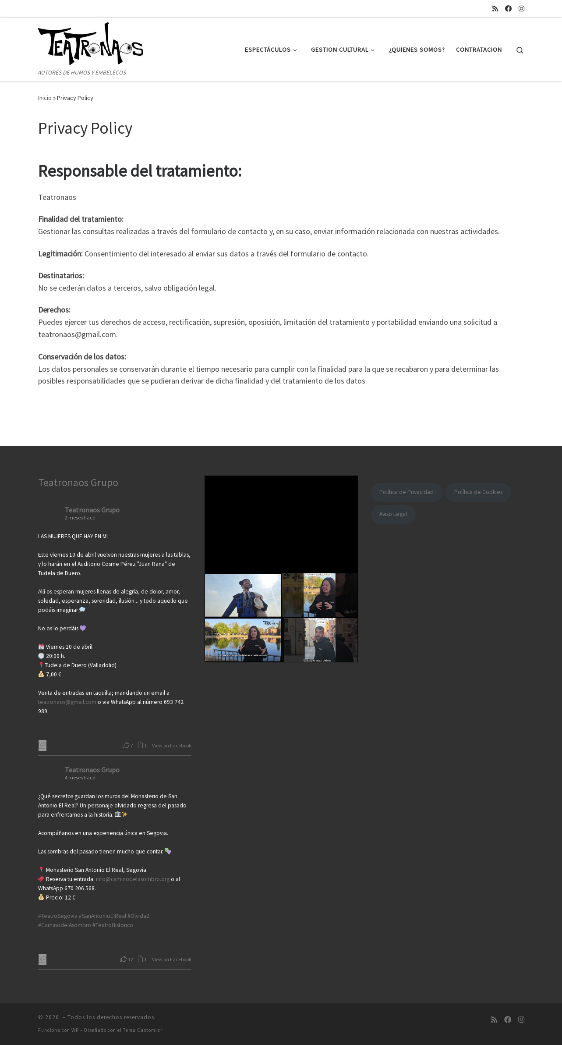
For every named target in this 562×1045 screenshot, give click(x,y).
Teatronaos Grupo (78, 482)
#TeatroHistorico (112, 925)
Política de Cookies (478, 492)
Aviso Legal (393, 514)
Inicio (45, 98)
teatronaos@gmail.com (67, 702)
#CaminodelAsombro (64, 925)
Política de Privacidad (406, 492)
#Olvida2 (138, 916)
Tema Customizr (143, 1030)
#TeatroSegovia (58, 916)
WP (75, 1030)
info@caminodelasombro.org (133, 879)
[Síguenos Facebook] (508, 9)
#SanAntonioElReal (102, 916)
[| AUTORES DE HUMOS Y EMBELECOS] (93, 43)
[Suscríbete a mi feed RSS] (495, 9)
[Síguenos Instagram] (521, 9)
